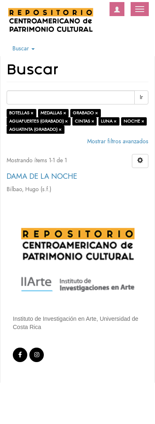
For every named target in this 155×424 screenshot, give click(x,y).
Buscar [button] (23, 48)
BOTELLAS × (21, 113)
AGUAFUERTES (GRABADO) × (38, 121)
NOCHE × (134, 121)
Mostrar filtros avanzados (117, 141)
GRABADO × (85, 113)
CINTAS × (84, 121)
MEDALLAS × (53, 113)
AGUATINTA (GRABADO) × (35, 129)
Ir (141, 97)
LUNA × (109, 121)
